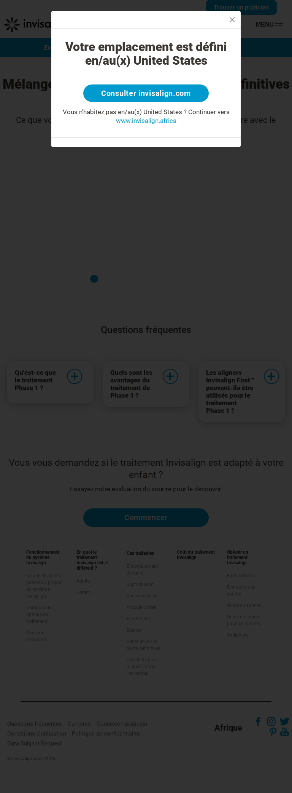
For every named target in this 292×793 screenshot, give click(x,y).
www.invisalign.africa (146, 120)
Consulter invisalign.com (146, 93)
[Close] (232, 19)
